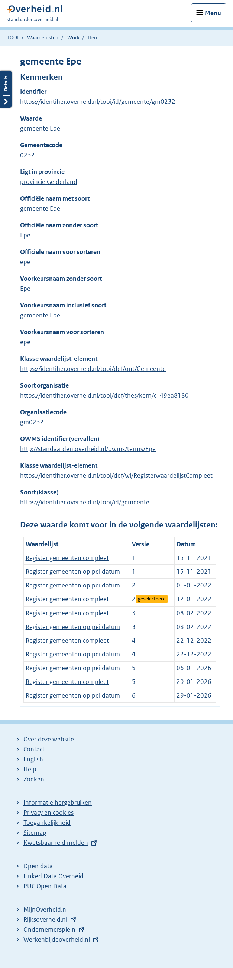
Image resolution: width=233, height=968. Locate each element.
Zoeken (33, 779)
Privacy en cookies (48, 813)
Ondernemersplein (49, 929)
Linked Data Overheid (53, 876)
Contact (34, 749)
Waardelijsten (42, 37)
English (33, 759)
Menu (213, 13)
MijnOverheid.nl (45, 909)
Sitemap (34, 833)
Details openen (6, 89)
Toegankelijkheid (47, 823)
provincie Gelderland (48, 182)
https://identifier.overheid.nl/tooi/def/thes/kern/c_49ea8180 (104, 395)
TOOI (13, 37)
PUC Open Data (45, 886)
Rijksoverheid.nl (45, 919)
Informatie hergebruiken (57, 803)
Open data (38, 866)
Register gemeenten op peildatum (73, 571)
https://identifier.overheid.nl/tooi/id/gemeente (84, 502)
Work (73, 37)
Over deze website (48, 739)
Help (29, 769)
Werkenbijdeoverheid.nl (56, 939)
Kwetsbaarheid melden (55, 843)
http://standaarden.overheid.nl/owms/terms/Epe (88, 449)
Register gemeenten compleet (67, 558)
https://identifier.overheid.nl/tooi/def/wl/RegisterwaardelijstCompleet (116, 475)
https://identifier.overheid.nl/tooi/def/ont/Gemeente (93, 369)
